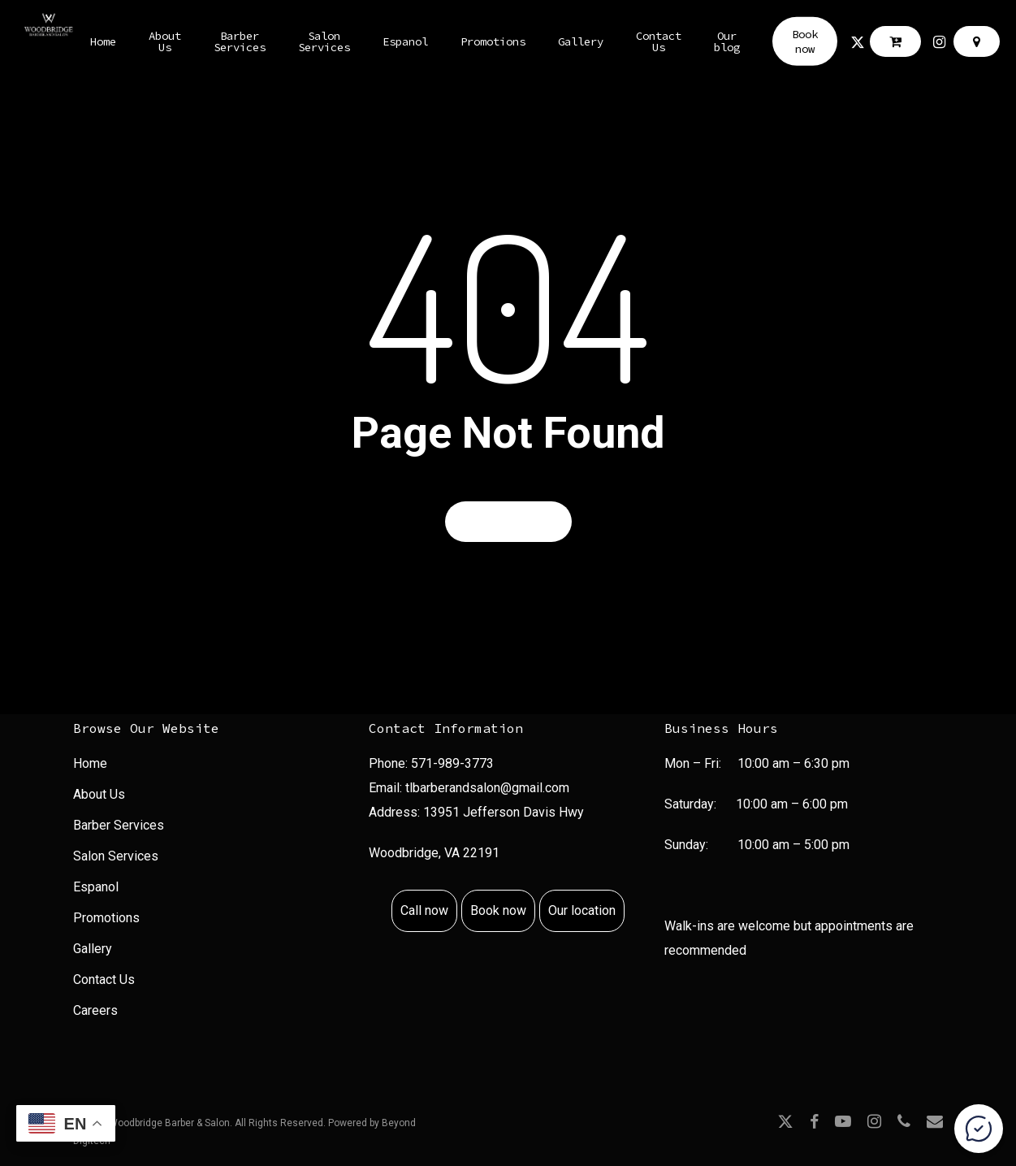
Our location (582, 910)
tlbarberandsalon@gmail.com (487, 787)
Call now (424, 910)
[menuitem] (212, 765)
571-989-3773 (452, 763)
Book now (498, 910)
